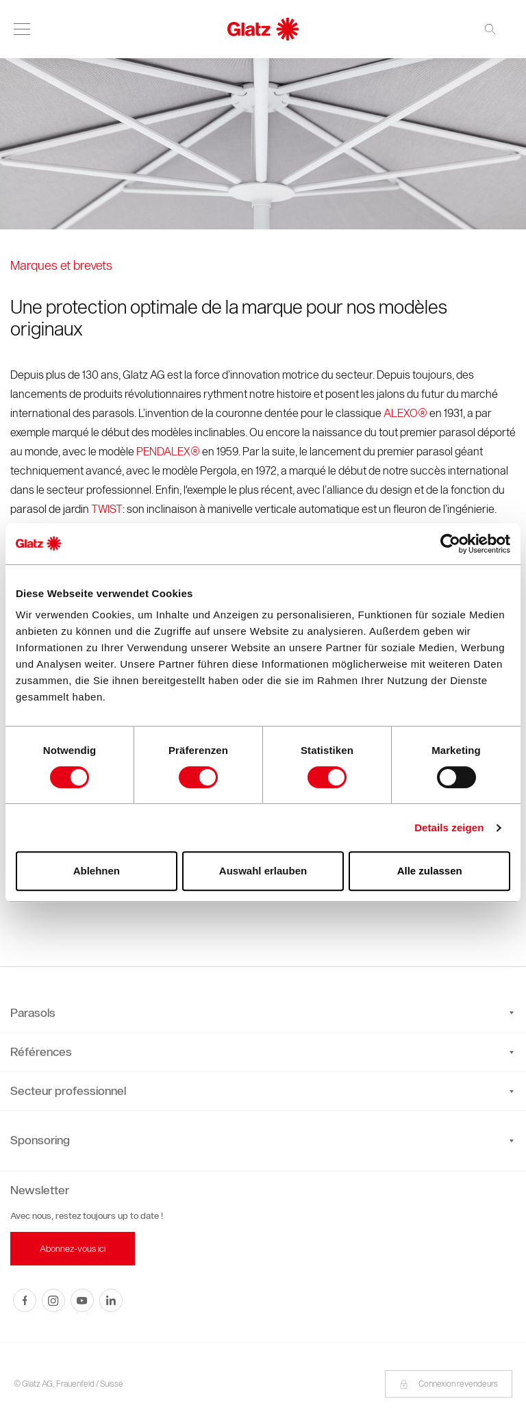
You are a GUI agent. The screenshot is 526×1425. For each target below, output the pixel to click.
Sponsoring (40, 1140)
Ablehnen (96, 871)
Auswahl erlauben (263, 871)
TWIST (107, 509)
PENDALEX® (168, 451)
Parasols (262, 1013)
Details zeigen (449, 827)
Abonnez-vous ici (72, 1249)
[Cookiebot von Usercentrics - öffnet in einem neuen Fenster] (450, 543)
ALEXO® (405, 413)
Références (262, 1052)
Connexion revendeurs (448, 1383)
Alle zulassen (429, 871)
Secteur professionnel (262, 1091)
